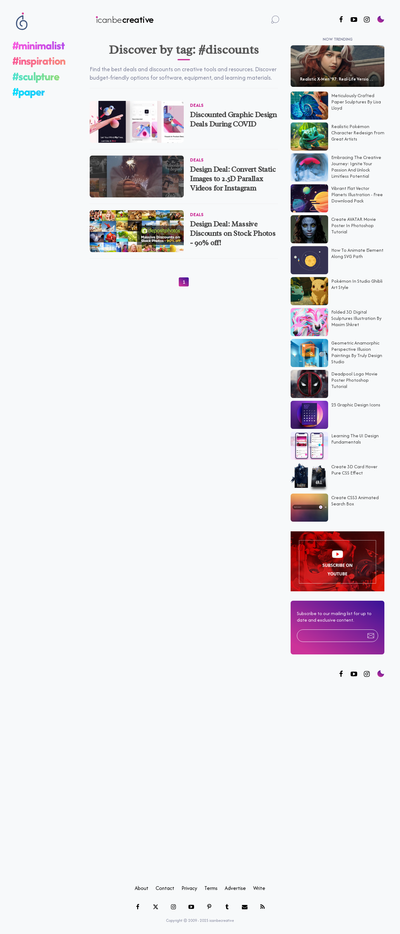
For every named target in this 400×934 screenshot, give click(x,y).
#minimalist (38, 45)
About (141, 888)
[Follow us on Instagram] (366, 19)
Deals (196, 105)
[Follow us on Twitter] (354, 674)
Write (259, 888)
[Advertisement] (337, 781)
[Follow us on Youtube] (354, 19)
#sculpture (35, 76)
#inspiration (38, 61)
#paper (28, 92)
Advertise (235, 888)
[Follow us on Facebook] (341, 19)
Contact (165, 888)
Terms (211, 888)
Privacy (189, 888)
